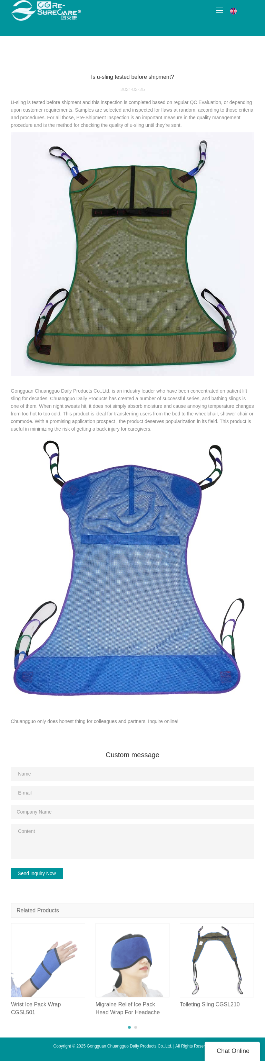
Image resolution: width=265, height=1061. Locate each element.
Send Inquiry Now (37, 873)
